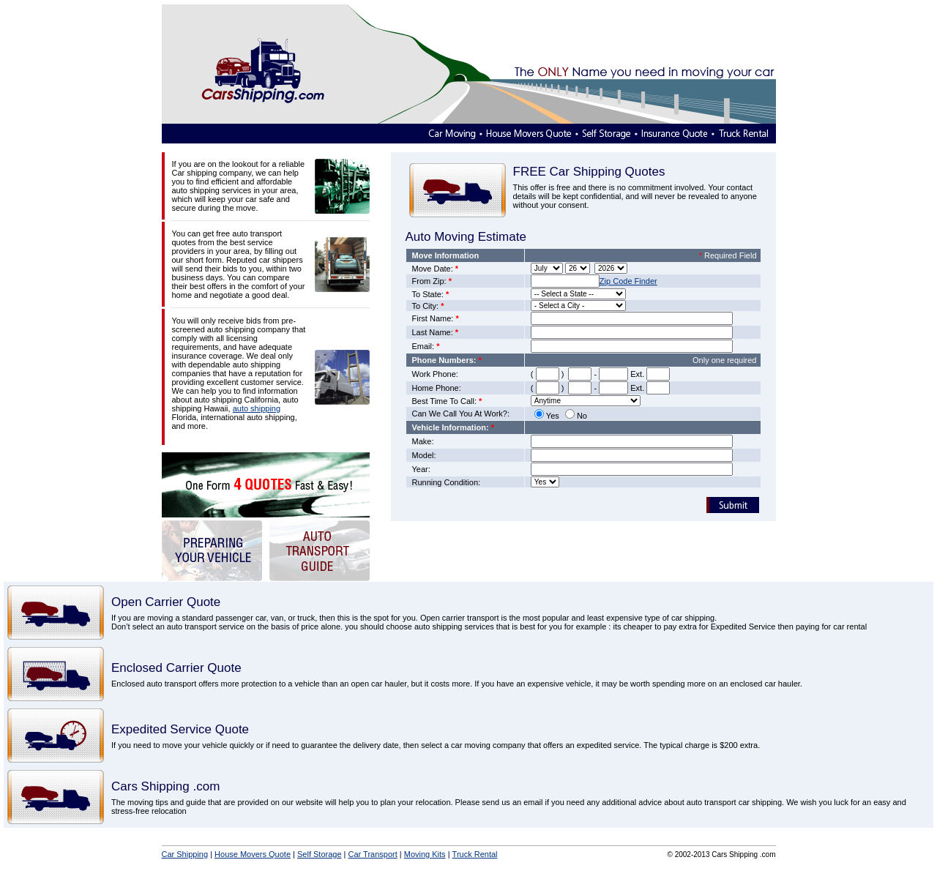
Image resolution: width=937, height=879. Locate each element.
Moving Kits (425, 854)
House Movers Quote (252, 854)
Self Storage (319, 854)
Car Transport (372, 854)
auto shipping (256, 408)
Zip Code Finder (628, 281)
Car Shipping (185, 854)
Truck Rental (475, 854)
